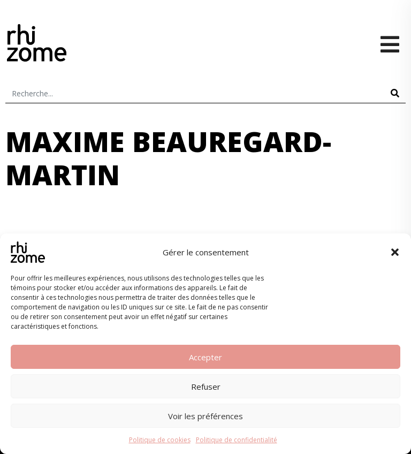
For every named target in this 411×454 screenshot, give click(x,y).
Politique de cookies (160, 439)
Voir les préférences (205, 416)
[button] (395, 252)
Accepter (205, 357)
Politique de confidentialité (236, 439)
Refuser (205, 386)
